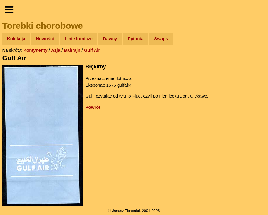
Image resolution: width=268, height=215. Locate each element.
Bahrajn (72, 50)
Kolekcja (16, 38)
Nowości (45, 38)
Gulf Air (92, 50)
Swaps (161, 38)
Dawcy (110, 38)
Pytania (135, 38)
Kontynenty (35, 50)
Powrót (93, 107)
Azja (55, 50)
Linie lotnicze (79, 38)
